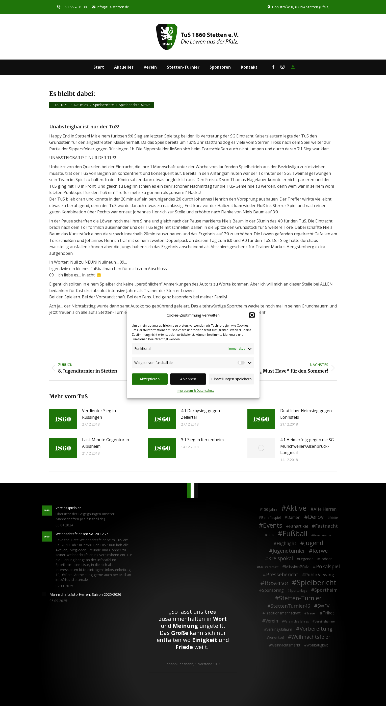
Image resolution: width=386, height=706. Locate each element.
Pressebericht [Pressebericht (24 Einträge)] (282, 574)
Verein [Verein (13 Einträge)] (271, 621)
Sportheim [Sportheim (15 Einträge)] (326, 590)
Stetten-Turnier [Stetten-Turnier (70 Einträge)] (300, 598)
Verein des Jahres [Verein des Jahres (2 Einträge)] (296, 621)
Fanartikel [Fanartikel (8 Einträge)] (298, 526)
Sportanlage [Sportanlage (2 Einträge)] (298, 590)
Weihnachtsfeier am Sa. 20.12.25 (82, 533)
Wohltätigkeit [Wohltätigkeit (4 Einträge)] (317, 645)
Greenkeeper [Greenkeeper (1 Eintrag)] (322, 535)
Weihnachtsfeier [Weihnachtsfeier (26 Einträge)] (310, 636)
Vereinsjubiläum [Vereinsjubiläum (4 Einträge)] (279, 629)
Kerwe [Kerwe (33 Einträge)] (320, 550)
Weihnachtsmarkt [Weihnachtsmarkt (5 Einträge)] (285, 645)
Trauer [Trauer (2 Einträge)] (311, 613)
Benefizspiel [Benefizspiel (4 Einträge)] (271, 517)
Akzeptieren (150, 379)
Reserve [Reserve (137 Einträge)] (276, 582)
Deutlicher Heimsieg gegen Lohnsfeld (306, 414)
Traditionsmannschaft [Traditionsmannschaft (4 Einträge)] (283, 613)
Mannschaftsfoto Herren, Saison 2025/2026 (85, 594)
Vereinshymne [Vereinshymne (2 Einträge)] (325, 621)
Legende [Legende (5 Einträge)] (306, 558)
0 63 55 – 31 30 (72, 7)
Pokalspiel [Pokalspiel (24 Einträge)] (328, 566)
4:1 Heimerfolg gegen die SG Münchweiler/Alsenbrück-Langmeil (307, 446)
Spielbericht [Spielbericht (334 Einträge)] (317, 582)
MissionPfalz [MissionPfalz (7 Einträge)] (297, 567)
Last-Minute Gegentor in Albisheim (105, 443)
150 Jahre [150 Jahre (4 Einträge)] (269, 509)
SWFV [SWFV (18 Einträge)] (323, 605)
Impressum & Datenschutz (195, 391)
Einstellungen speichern (231, 379)
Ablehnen (188, 379)
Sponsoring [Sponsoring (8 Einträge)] (273, 590)
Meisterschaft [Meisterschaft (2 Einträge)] (268, 567)
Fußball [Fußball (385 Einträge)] (294, 533)
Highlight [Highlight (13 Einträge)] (286, 543)
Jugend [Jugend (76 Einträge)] (313, 543)
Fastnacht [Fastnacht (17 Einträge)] (326, 525)
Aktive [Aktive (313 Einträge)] (296, 508)
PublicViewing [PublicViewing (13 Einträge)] (319, 574)
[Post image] (63, 419)
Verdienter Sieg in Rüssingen (99, 414)
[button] (251, 315)
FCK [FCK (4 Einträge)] (270, 534)
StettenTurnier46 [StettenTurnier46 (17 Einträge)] (290, 605)
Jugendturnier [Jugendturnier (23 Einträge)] (289, 550)
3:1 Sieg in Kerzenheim (202, 439)
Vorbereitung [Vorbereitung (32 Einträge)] (316, 628)
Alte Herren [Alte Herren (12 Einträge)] (325, 509)
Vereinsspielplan (69, 507)
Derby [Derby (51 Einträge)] (316, 516)
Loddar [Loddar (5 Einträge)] (326, 558)
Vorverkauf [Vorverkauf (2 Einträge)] (276, 637)
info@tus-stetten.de (110, 7)
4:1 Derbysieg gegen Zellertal (200, 414)
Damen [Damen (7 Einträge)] (293, 517)
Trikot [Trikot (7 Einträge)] (328, 613)
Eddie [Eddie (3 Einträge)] (333, 517)
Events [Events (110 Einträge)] (272, 525)
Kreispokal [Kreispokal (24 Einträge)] (280, 558)
